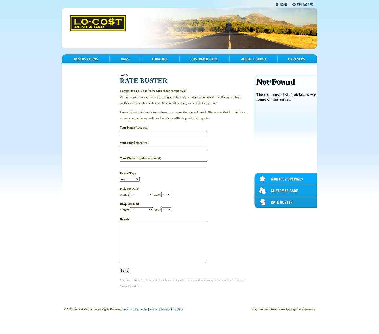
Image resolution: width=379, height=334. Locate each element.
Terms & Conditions (172, 317)
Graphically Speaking (302, 317)
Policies (154, 317)
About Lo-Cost (239, 65)
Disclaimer (141, 317)
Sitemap (128, 317)
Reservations (70, 65)
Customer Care (188, 65)
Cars (112, 65)
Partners (282, 65)
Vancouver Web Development (268, 317)
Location (146, 65)
